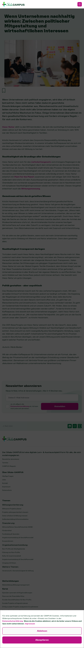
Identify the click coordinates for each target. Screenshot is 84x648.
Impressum (30, 624)
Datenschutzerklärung (12, 621)
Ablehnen (42, 631)
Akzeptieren (42, 640)
